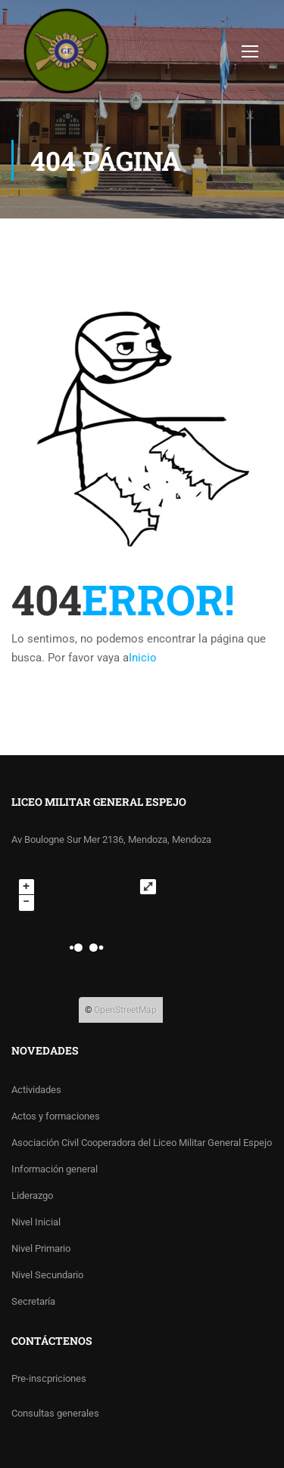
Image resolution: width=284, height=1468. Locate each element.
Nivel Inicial (36, 1222)
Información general (54, 1169)
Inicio (143, 657)
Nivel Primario (40, 1248)
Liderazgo (32, 1195)
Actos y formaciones (55, 1116)
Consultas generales (55, 1413)
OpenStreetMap (125, 1010)
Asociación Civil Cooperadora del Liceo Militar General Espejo (141, 1142)
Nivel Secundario (47, 1275)
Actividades (36, 1089)
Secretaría (33, 1301)
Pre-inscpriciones (48, 1378)
